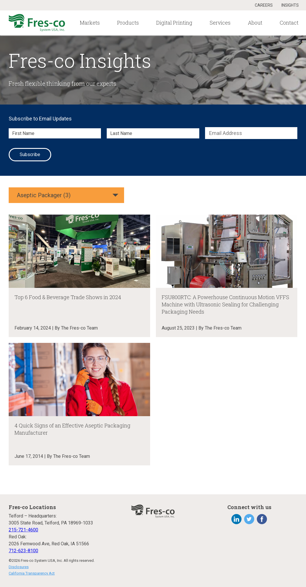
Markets (90, 22)
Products (128, 22)
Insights (290, 5)
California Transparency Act (32, 573)
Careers (264, 5)
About (255, 22)
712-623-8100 (23, 550)
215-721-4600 (23, 530)
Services (220, 22)
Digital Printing (174, 22)
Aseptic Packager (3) (44, 195)
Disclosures (19, 567)
